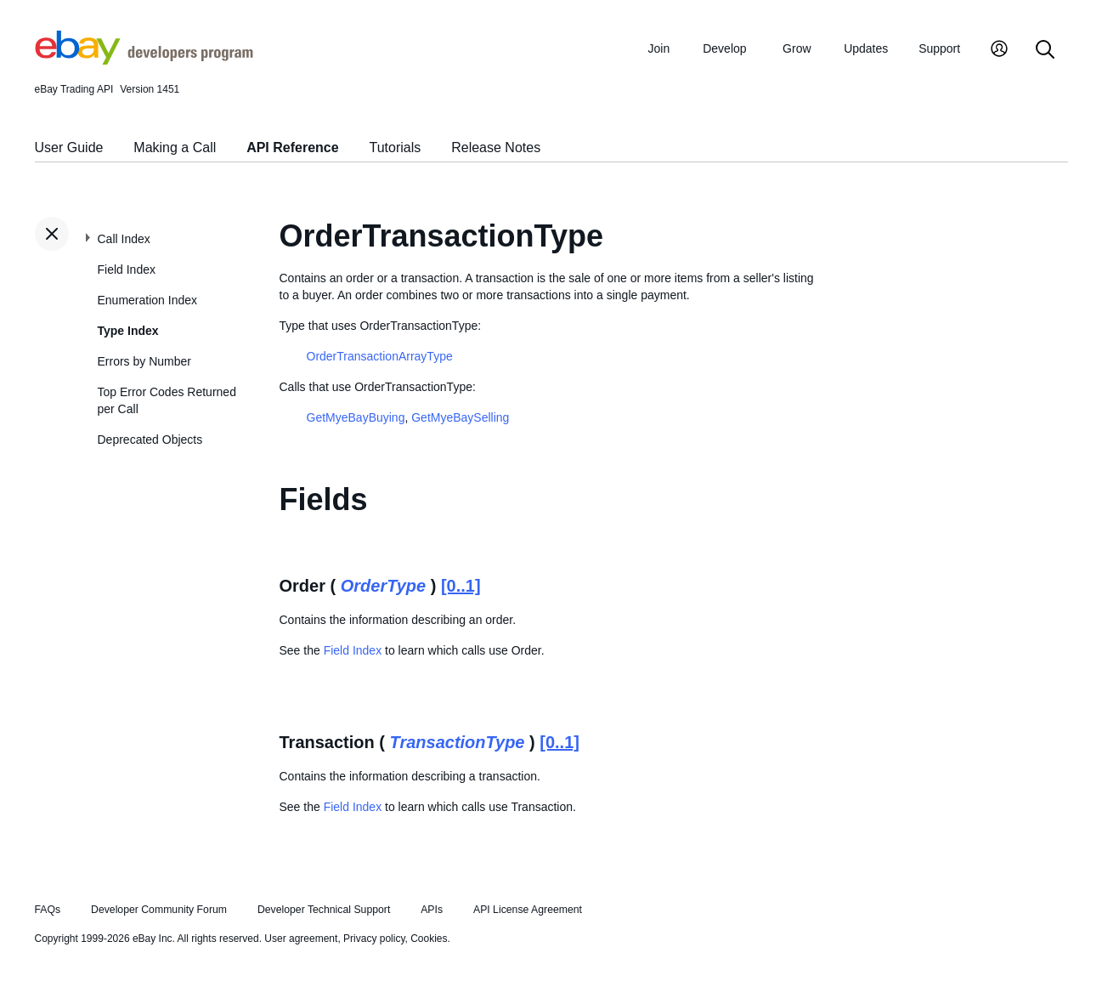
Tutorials (395, 147)
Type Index (128, 331)
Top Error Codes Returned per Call (167, 400)
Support (939, 48)
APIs (432, 910)
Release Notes (495, 147)
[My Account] (999, 50)
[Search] (1045, 50)
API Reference (292, 147)
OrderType (383, 585)
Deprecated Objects (150, 439)
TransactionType (457, 742)
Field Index (126, 269)
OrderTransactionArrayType (380, 356)
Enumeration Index (148, 300)
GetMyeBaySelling (460, 417)
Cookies (428, 938)
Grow (797, 48)
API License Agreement (527, 910)
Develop (724, 48)
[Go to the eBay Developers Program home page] (144, 60)
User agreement (300, 938)
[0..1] (461, 585)
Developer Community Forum (159, 910)
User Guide (69, 147)
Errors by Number (144, 361)
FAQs (48, 910)
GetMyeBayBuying (356, 417)
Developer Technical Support (323, 910)
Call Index (124, 239)
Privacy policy (373, 938)
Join (659, 48)
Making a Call (174, 147)
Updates (866, 48)
